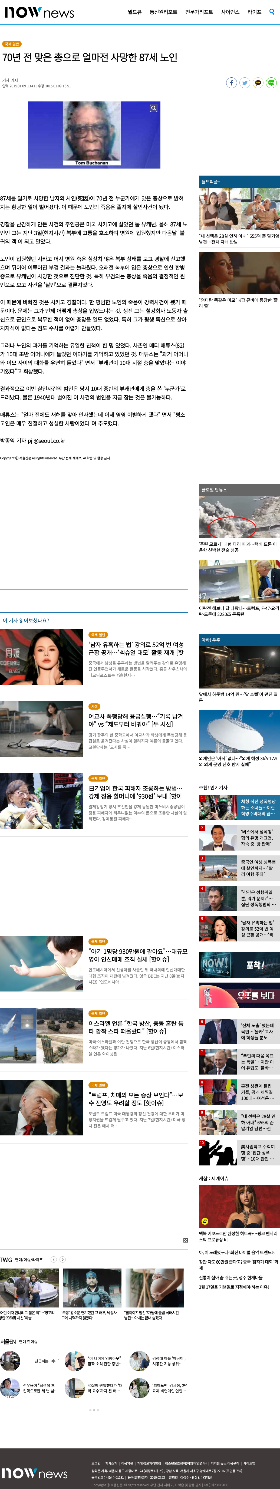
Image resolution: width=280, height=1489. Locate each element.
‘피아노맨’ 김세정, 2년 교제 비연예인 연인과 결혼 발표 (169, 1391)
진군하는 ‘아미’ (47, 1361)
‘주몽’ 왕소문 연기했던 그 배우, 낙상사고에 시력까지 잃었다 (150, 1315)
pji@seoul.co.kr (46, 440)
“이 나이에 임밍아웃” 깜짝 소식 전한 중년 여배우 (105, 1364)
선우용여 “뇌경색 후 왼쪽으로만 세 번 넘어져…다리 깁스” (40, 1391)
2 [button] (94, 1410)
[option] (89, 1296)
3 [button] (98, 1410)
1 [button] (90, 1410)
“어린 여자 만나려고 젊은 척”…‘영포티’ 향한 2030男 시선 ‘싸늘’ (88, 1315)
